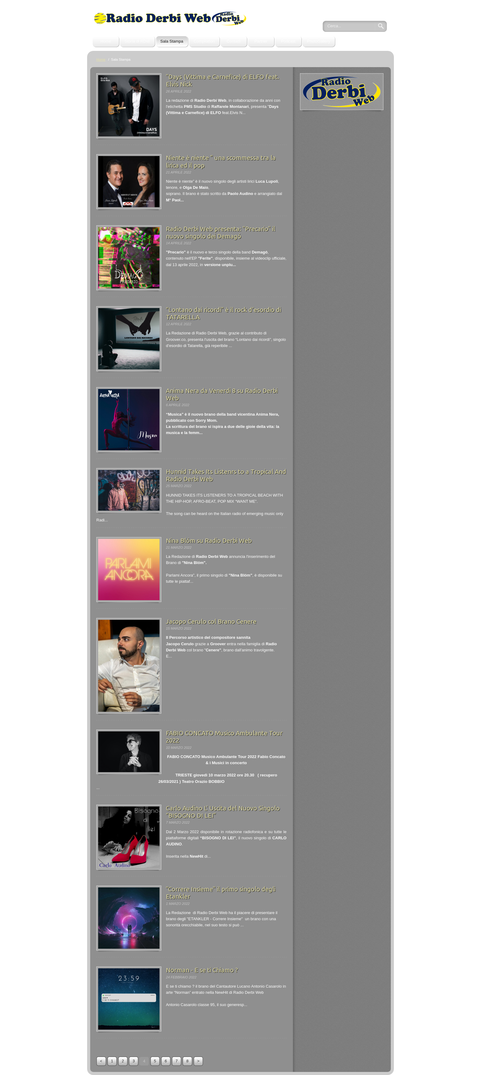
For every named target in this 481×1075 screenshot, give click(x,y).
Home (105, 41)
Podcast (288, 41)
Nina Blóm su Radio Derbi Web (209, 540)
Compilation (204, 41)
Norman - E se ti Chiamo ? (202, 970)
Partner (260, 41)
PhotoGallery (318, 41)
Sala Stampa (171, 41)
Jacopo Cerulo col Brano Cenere (211, 621)
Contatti (233, 41)
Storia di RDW (137, 41)
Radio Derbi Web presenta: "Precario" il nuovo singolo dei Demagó (220, 232)
